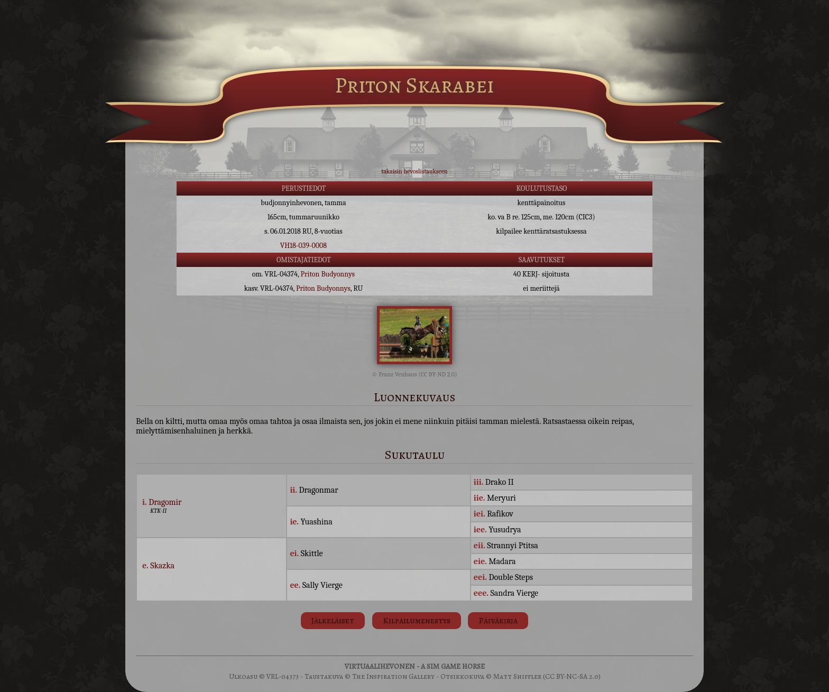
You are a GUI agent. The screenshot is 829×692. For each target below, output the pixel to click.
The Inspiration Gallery (393, 676)
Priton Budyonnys (328, 274)
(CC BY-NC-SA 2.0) (572, 676)
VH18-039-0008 (303, 245)
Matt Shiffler (517, 676)
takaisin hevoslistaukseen (414, 171)
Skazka (162, 565)
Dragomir (165, 502)
